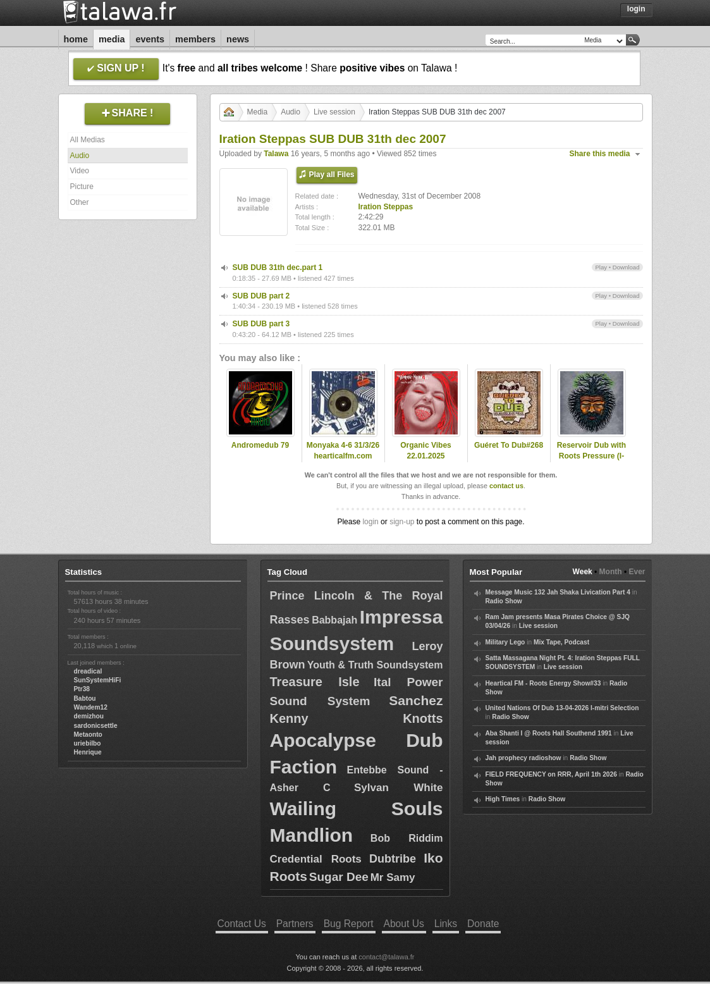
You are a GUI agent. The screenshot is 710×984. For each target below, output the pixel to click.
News (237, 39)
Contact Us (241, 923)
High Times (503, 799)
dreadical (88, 671)
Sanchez (416, 700)
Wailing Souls (356, 808)
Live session (334, 112)
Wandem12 (90, 707)
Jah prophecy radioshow (523, 757)
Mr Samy (392, 877)
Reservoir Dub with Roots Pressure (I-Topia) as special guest (591, 461)
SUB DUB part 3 (261, 323)
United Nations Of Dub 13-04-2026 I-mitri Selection (562, 707)
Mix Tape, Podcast (561, 642)
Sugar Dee (339, 876)
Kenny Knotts (356, 718)
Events (149, 39)
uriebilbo (87, 743)
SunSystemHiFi (97, 680)
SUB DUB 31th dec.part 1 (278, 267)
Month (610, 571)
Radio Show (504, 601)
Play (601, 267)
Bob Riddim (406, 838)
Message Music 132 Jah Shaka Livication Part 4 (558, 592)
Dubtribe (392, 858)
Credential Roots (316, 859)
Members (195, 39)
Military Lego (505, 642)
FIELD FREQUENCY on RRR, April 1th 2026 (551, 774)
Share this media (600, 153)
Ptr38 (82, 689)
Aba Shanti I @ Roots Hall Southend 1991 (549, 733)
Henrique (88, 752)
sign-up (401, 521)
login (370, 521)
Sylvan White (398, 788)
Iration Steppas (385, 206)
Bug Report (349, 923)
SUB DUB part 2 (261, 296)
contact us (506, 485)
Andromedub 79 (260, 445)
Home (76, 39)
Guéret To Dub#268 (508, 445)
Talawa (276, 153)
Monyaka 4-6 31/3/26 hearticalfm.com (343, 450)
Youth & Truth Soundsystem (375, 665)
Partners (295, 923)
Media (112, 39)
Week (582, 571)
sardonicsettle (96, 725)
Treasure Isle (315, 682)
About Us (404, 923)
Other (79, 202)
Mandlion (311, 835)
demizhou (89, 716)
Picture (82, 186)
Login (636, 8)
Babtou (85, 698)
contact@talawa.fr (386, 957)
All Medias (87, 139)
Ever (636, 571)
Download (626, 267)
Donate (483, 923)
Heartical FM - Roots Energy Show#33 (543, 683)
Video (79, 170)
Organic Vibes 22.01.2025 (425, 450)
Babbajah (334, 620)
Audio (80, 155)
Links (445, 923)
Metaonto (88, 734)
